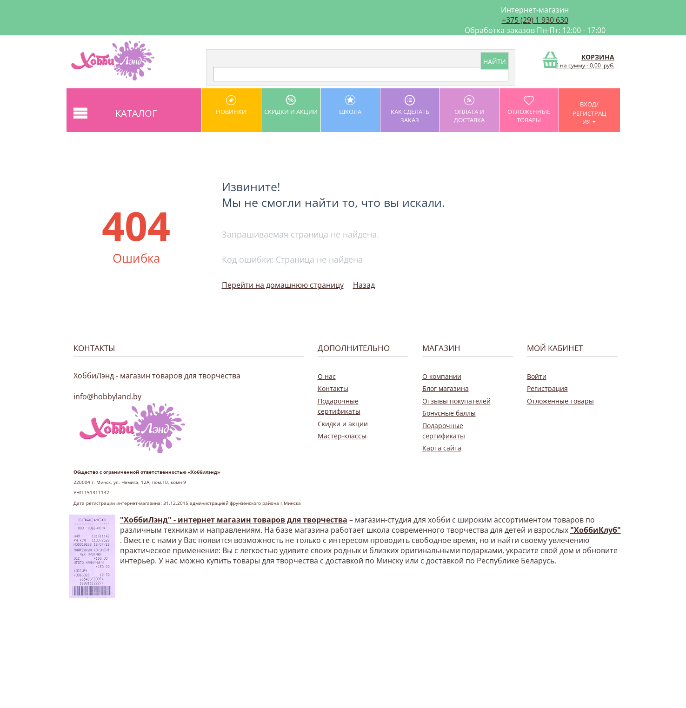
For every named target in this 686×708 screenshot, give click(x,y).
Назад (364, 285)
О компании (441, 376)
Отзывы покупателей (456, 401)
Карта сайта (441, 447)
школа (350, 105)
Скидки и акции (291, 105)
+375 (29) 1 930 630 (535, 20)
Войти (536, 376)
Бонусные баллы (449, 413)
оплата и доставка (469, 109)
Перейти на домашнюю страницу (283, 285)
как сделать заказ (410, 109)
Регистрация (547, 388)
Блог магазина (445, 388)
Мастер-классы (342, 435)
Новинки (231, 105)
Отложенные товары (529, 109)
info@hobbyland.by (107, 396)
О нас (327, 376)
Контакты (333, 388)
